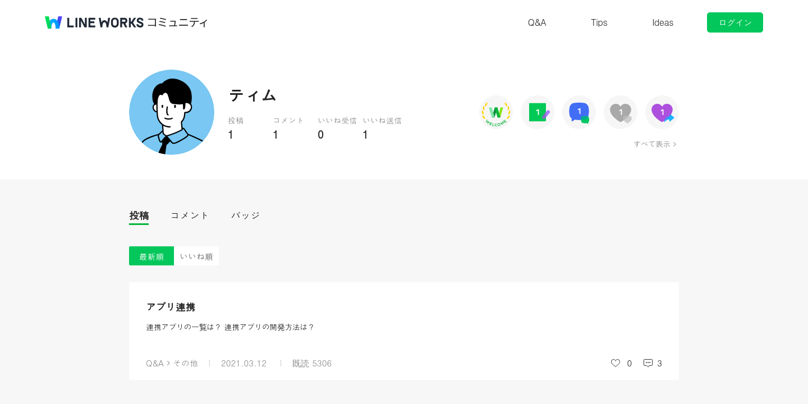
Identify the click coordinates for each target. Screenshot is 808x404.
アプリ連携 (170, 307)
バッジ (245, 215)
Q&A (537, 22)
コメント (189, 215)
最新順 (151, 256)
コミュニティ (178, 22)
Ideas (662, 22)
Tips (599, 22)
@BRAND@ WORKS (94, 22)
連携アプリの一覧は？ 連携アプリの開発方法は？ (230, 326)
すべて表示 (651, 143)
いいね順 (196, 256)
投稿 (139, 215)
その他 (185, 363)
